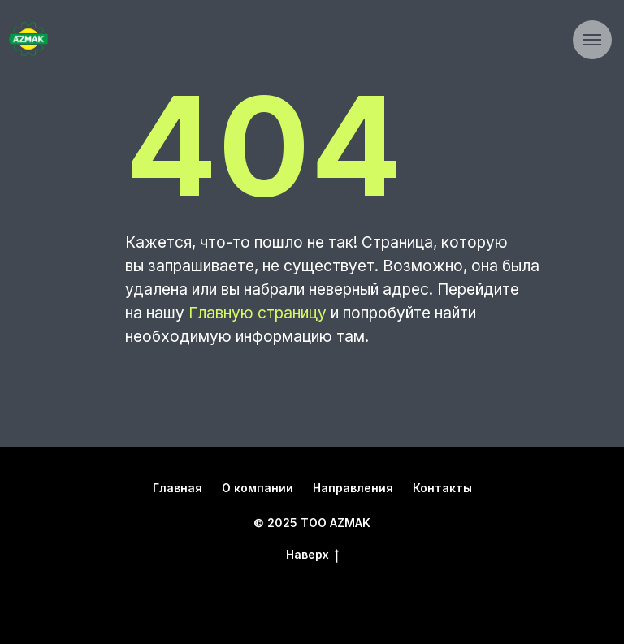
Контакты (442, 488)
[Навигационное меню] (592, 39)
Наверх (312, 555)
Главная (177, 488)
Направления (353, 488)
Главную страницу (257, 313)
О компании (257, 488)
